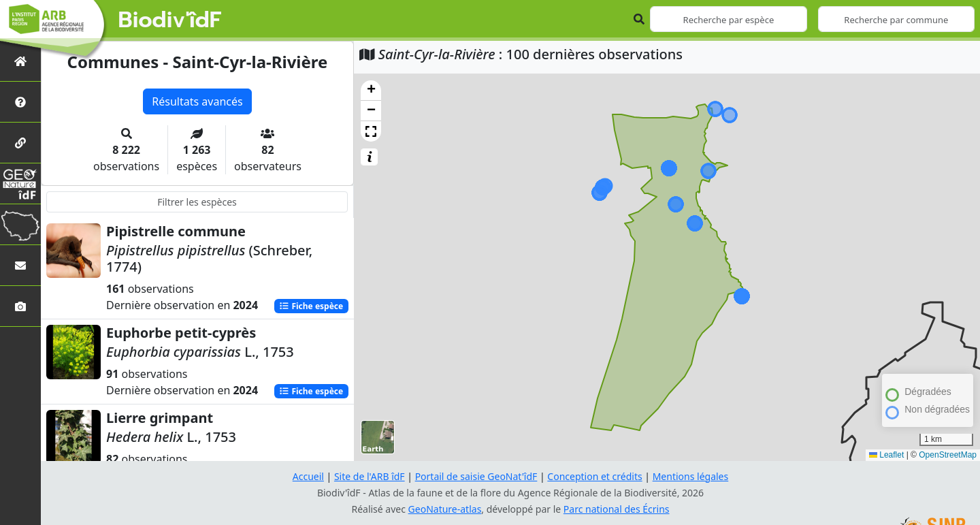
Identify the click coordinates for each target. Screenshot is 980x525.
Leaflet (886, 455)
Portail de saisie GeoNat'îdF (476, 476)
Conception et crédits (594, 476)
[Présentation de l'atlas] (20, 102)
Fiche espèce (311, 306)
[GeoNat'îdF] (20, 183)
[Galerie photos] (20, 306)
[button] (371, 90)
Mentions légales (691, 476)
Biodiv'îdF (170, 20)
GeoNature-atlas (445, 509)
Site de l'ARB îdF (369, 476)
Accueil (308, 476)
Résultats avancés (197, 101)
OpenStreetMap (948, 455)
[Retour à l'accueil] (20, 61)
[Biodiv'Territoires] (20, 224)
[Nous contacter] (20, 265)
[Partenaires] (20, 143)
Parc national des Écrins (617, 509)
